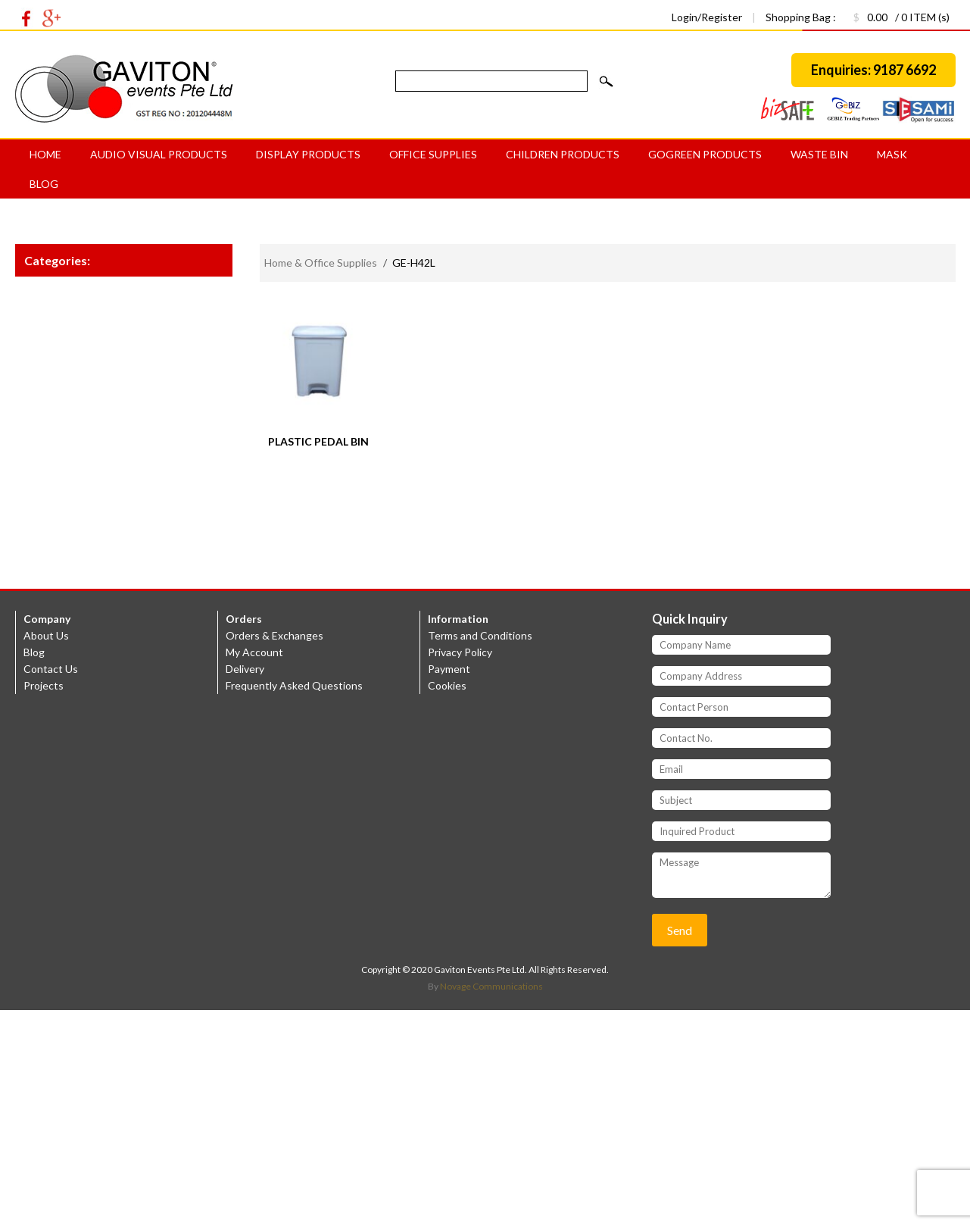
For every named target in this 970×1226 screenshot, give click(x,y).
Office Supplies (433, 154)
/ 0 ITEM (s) (894, 17)
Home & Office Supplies (320, 262)
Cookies (447, 685)
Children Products (562, 154)
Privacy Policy (460, 652)
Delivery (245, 668)
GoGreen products (705, 154)
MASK (892, 154)
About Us (46, 635)
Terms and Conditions (480, 635)
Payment (449, 668)
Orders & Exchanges (274, 635)
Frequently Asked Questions (294, 685)
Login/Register (708, 17)
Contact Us (50, 668)
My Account (254, 652)
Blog (44, 183)
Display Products (308, 154)
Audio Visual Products (158, 154)
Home (45, 154)
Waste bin (819, 154)
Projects (43, 685)
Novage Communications (491, 986)
